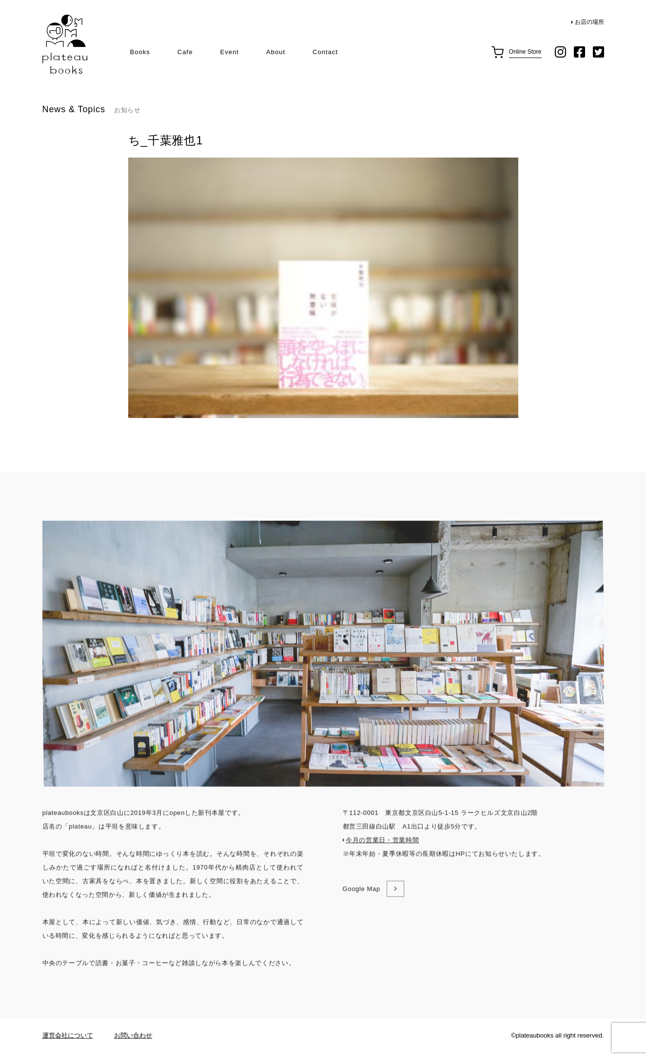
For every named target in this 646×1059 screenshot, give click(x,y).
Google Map (361, 910)
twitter (598, 52)
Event (229, 52)
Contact (325, 52)
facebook (579, 52)
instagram (560, 52)
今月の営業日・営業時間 (382, 861)
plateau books (64, 45)
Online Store (525, 51)
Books (140, 52)
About (275, 52)
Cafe (185, 52)
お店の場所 (589, 22)
